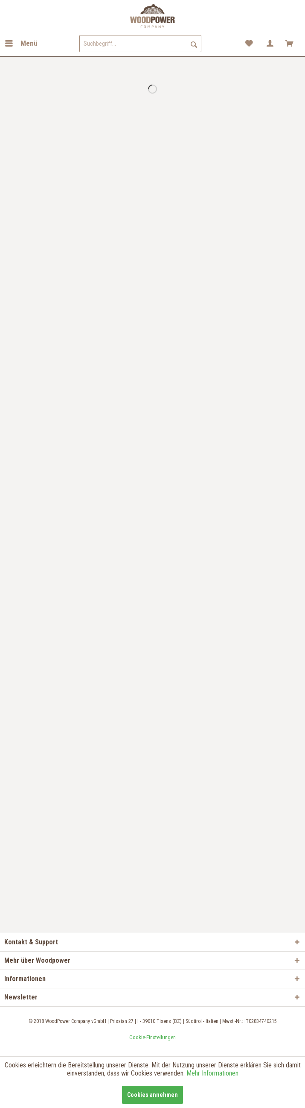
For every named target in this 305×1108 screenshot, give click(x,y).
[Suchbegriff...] (140, 43)
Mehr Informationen (212, 1073)
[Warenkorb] (291, 43)
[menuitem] (20, 43)
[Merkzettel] (249, 43)
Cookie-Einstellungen (152, 1037)
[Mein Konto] (270, 43)
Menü (21, 42)
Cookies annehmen (152, 1094)
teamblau (152, 1046)
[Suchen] (193, 43)
